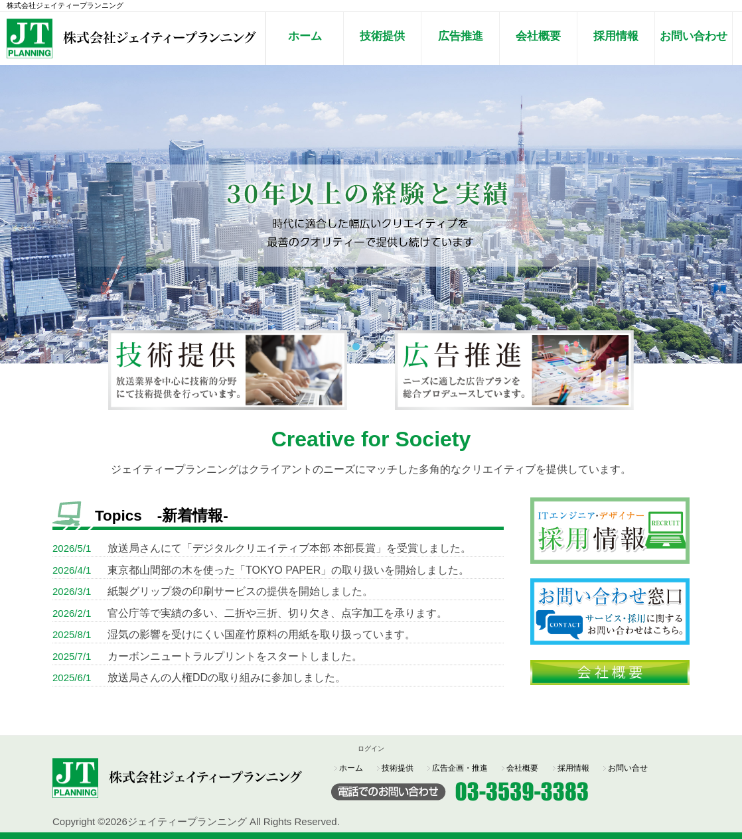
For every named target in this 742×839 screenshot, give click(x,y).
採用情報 (615, 36)
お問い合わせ (693, 36)
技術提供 (382, 36)
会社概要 (538, 36)
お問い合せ (628, 768)
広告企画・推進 (460, 768)
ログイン (371, 748)
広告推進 (460, 36)
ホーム (305, 36)
